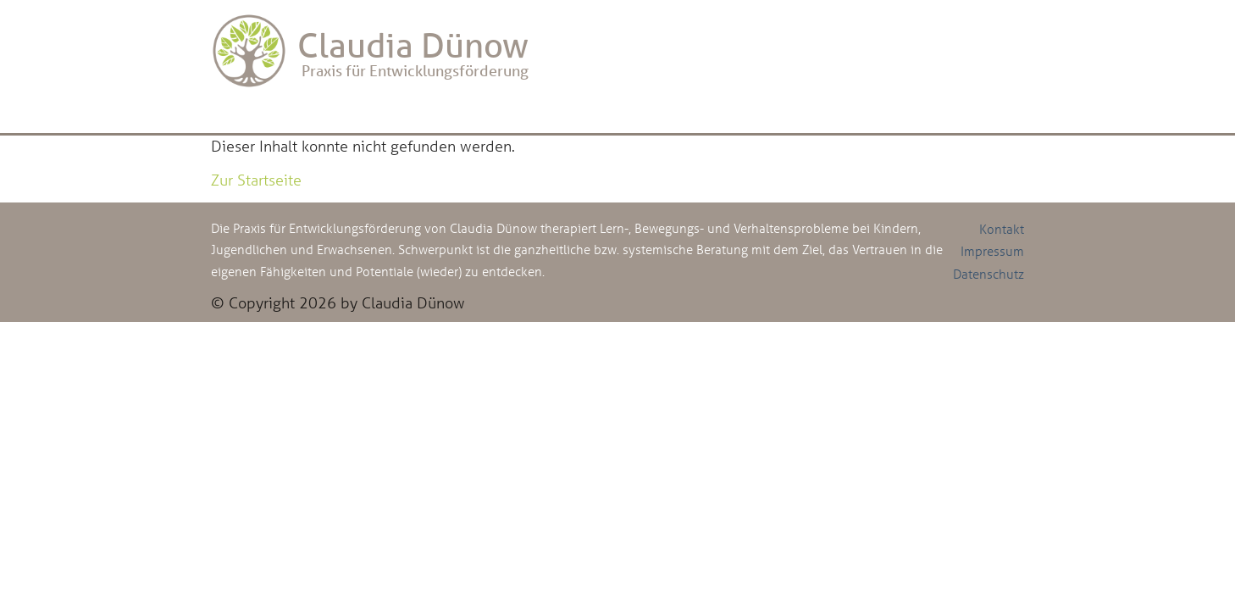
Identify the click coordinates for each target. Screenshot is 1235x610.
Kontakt (1001, 228)
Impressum (992, 250)
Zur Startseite (256, 179)
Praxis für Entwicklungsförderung (370, 51)
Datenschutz (988, 273)
